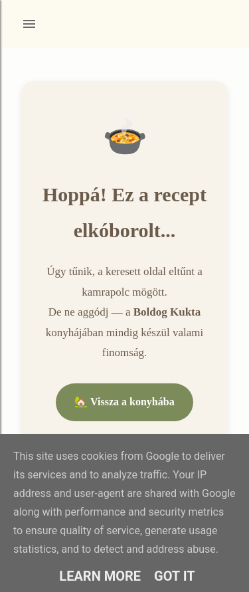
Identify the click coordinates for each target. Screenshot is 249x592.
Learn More (100, 576)
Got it (174, 576)
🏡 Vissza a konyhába (124, 401)
